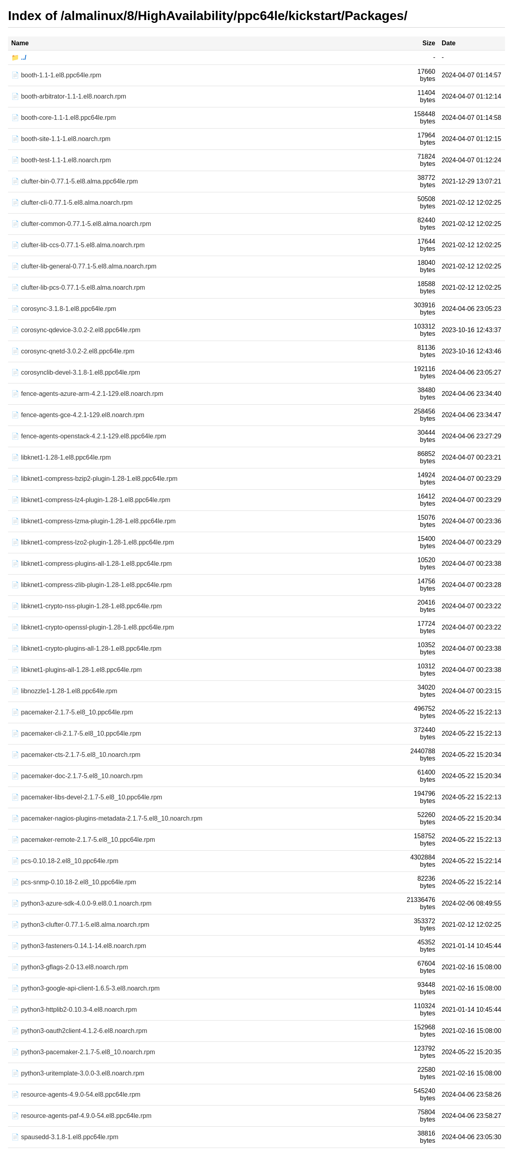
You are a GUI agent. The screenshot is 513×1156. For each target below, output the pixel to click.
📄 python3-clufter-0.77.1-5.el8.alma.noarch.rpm (80, 924)
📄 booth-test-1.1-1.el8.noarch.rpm (61, 160)
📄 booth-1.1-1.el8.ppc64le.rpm (56, 75)
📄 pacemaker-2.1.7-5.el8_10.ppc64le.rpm (72, 712)
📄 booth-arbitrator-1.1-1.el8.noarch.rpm (68, 96)
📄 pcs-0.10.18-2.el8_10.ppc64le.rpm (64, 860)
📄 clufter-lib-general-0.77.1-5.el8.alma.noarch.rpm (83, 266)
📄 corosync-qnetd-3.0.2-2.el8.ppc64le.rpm (72, 351)
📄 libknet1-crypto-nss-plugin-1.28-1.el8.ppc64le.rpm (86, 606)
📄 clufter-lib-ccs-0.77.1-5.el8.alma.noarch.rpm (78, 245)
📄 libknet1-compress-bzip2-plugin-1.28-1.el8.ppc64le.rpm (94, 478)
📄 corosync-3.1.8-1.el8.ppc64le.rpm (63, 308)
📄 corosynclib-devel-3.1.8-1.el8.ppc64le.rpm (75, 372)
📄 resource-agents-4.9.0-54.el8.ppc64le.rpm (75, 1094)
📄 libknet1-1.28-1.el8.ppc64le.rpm (61, 457)
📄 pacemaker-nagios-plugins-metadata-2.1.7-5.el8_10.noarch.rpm (106, 818)
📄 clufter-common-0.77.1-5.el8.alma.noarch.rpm (81, 223)
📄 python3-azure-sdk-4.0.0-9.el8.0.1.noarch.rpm (81, 903)
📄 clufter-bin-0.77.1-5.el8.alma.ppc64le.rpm (74, 181)
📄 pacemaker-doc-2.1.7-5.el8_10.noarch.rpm (77, 776)
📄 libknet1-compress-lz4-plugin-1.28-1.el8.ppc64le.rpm (90, 499)
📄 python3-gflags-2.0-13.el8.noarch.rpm (69, 967)
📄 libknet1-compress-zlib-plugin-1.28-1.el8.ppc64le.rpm (91, 584)
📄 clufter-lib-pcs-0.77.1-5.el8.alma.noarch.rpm (78, 287)
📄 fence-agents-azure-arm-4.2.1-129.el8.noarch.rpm (87, 393)
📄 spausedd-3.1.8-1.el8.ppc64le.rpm (64, 1137)
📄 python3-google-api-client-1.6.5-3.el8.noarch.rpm (85, 988)
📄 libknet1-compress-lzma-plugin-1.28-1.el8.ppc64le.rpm (93, 521)
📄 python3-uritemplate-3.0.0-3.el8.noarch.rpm (77, 1073)
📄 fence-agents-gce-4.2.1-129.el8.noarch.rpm (77, 415)
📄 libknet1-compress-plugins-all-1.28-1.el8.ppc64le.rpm (91, 563)
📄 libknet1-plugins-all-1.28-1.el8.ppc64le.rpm (76, 669)
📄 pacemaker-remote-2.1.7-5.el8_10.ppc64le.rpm (83, 839)
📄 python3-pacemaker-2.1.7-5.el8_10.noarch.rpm (83, 1052)
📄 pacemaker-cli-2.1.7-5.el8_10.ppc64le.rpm (76, 733)
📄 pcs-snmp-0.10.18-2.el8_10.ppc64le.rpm (73, 882)
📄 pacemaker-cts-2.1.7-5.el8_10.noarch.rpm (75, 754)
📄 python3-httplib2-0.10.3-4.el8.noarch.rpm (74, 1009)
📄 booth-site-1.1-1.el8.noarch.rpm (61, 138)
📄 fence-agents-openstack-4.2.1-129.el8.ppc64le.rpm (88, 436)
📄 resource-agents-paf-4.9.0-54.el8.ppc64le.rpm (81, 1115)
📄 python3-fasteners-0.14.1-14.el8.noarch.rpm (78, 945)
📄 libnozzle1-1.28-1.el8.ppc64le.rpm (64, 691)
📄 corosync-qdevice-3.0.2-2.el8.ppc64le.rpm (75, 330)
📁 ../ (18, 57)
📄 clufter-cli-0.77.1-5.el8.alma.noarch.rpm (72, 202)
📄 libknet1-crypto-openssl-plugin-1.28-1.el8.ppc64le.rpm (92, 627)
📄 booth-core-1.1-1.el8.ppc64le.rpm (63, 117)
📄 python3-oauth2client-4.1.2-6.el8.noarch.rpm (79, 1030)
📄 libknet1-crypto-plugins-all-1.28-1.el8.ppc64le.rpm (86, 648)
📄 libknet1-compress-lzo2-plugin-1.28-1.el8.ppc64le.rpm (92, 542)
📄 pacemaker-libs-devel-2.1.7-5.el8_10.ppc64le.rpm (86, 797)
